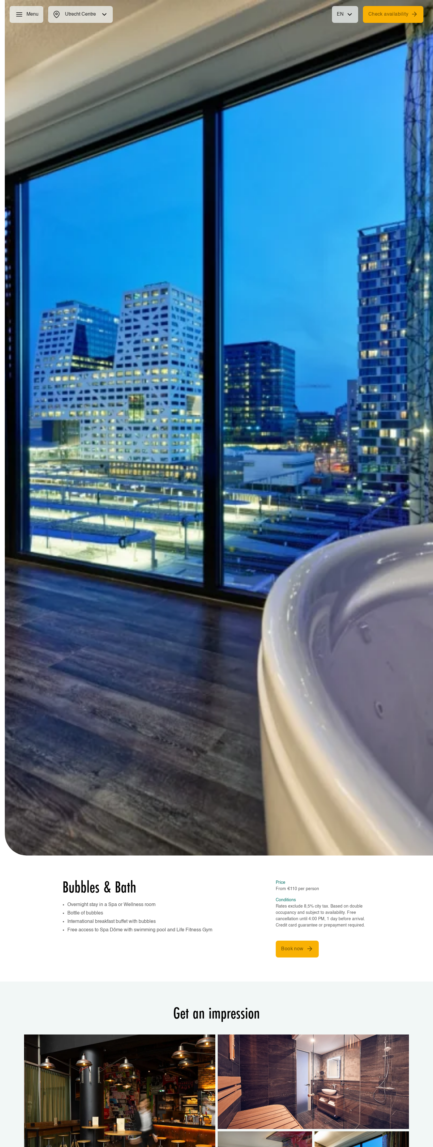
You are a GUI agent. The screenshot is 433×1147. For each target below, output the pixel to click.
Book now (297, 948)
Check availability (393, 14)
